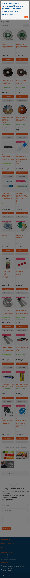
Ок (26, 17)
